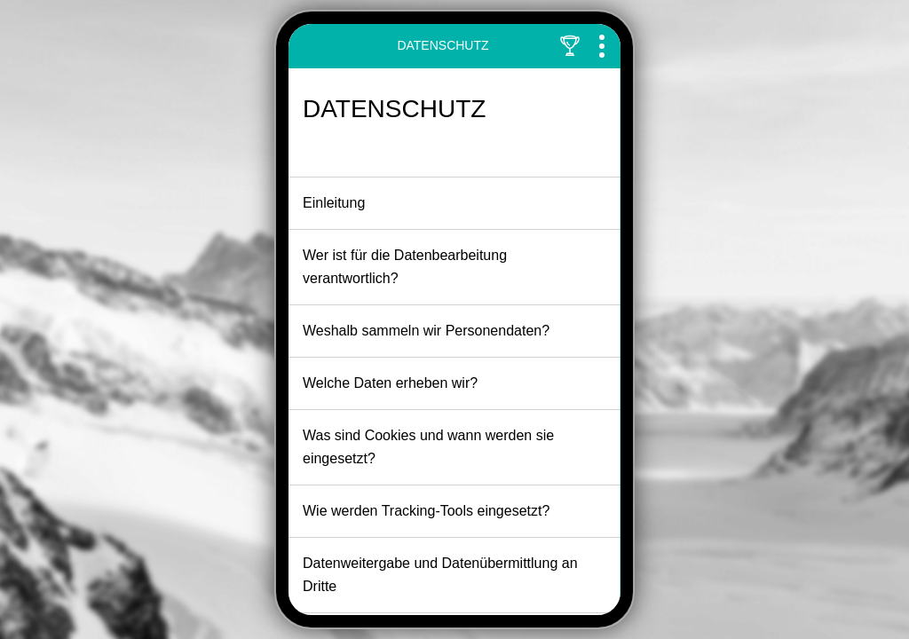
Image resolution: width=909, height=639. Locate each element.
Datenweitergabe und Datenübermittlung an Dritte (453, 575)
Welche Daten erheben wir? (453, 385)
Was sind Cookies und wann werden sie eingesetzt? (453, 447)
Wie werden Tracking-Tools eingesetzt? (453, 513)
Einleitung (453, 205)
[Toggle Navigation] (602, 46)
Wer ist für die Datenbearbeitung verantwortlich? (453, 267)
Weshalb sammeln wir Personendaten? (453, 332)
